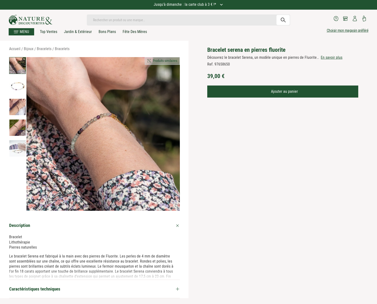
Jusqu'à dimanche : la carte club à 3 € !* (185, 4)
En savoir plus (331, 57)
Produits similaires (165, 61)
